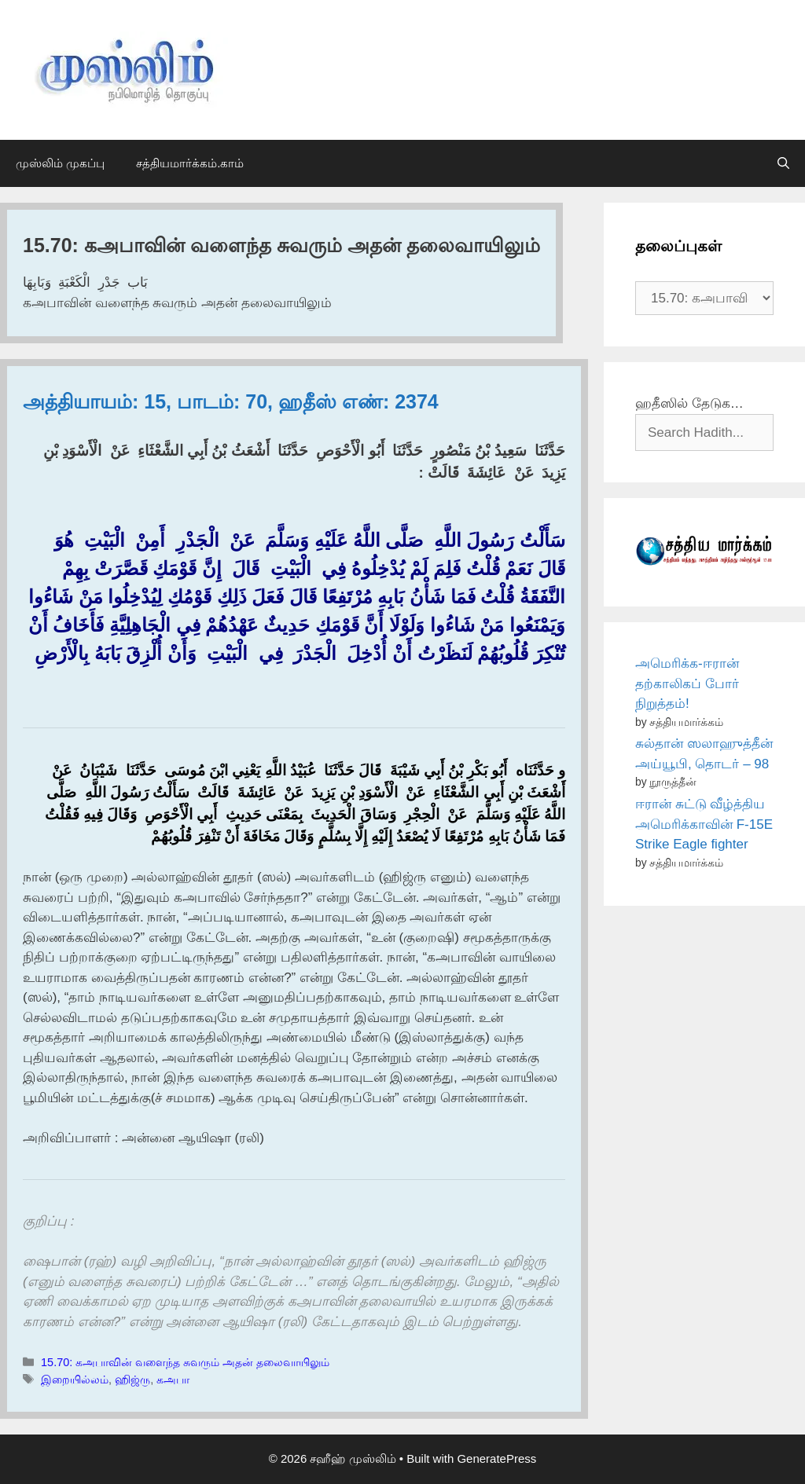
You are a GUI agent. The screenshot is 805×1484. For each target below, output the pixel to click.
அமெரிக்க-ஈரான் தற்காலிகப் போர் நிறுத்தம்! (687, 683)
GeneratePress (496, 1458)
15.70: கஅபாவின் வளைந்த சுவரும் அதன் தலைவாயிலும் (185, 1362)
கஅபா (172, 1379)
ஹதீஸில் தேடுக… (689, 403)
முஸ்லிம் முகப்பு (60, 163)
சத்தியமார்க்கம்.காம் (190, 163)
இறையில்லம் (74, 1379)
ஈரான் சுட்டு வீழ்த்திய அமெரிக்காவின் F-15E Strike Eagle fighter (704, 824)
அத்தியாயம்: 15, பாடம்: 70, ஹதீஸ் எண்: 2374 (231, 401)
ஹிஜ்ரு (132, 1379)
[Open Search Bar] (783, 163)
